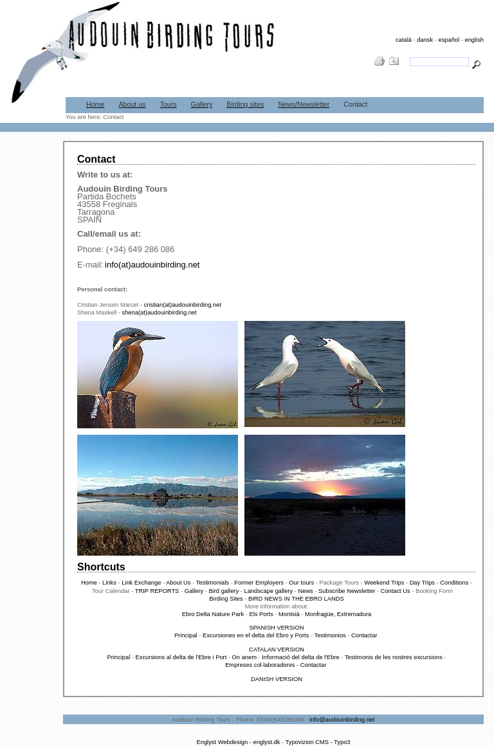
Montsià (289, 614)
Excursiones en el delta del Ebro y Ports (256, 635)
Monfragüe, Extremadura (338, 614)
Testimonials (212, 582)
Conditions (454, 582)
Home (95, 104)
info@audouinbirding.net (341, 719)
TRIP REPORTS (158, 591)
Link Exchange (142, 582)
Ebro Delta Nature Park (213, 614)
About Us (179, 582)
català (404, 40)
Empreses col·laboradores (261, 665)
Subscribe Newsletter (347, 591)
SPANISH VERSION (277, 627)
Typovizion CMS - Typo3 (318, 742)
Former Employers (259, 582)
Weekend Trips (384, 582)
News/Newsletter (303, 104)
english (474, 40)
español (448, 40)
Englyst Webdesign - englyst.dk (238, 742)
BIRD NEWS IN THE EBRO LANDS (296, 599)
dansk (425, 40)
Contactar (365, 635)
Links (109, 582)
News (305, 591)
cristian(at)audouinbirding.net (182, 305)
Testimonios (330, 635)
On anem (245, 657)
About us (131, 104)
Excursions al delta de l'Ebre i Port (181, 657)
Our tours (301, 582)
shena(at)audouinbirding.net (159, 312)
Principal (186, 635)
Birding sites (245, 104)
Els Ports (261, 614)
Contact (355, 104)
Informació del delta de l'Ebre (301, 657)
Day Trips (422, 582)
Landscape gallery (268, 591)
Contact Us (395, 591)
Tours (168, 104)
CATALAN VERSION (276, 649)
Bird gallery (224, 591)
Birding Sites (226, 599)
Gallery (202, 104)
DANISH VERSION (276, 679)
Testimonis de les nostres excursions (394, 657)
